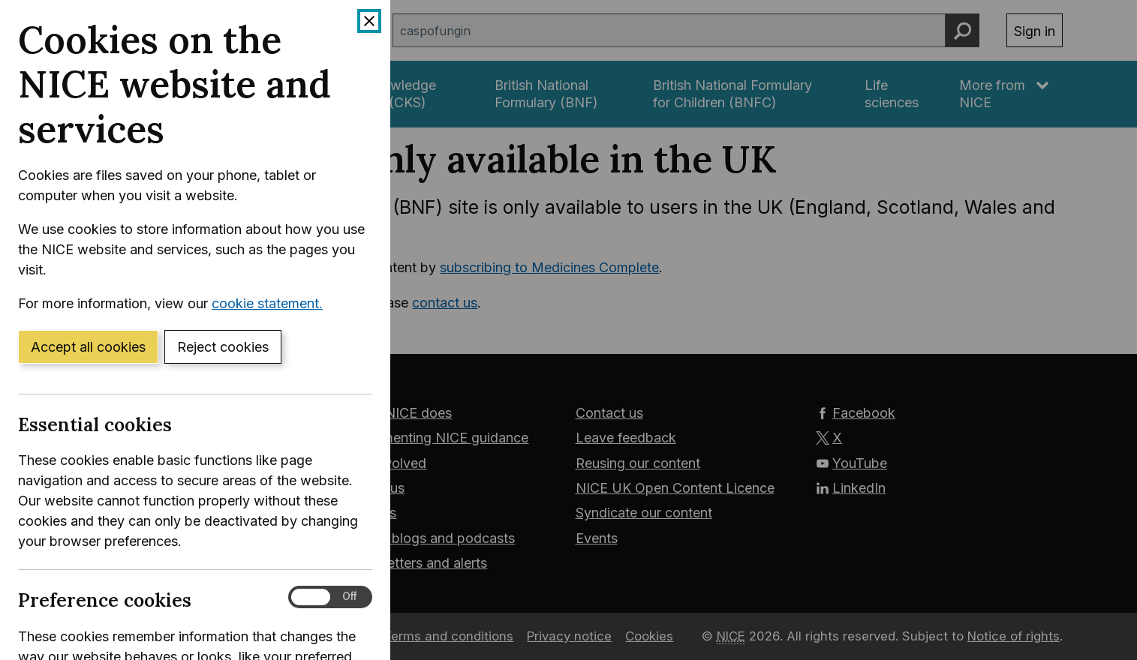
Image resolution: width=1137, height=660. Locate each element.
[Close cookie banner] (369, 21)
